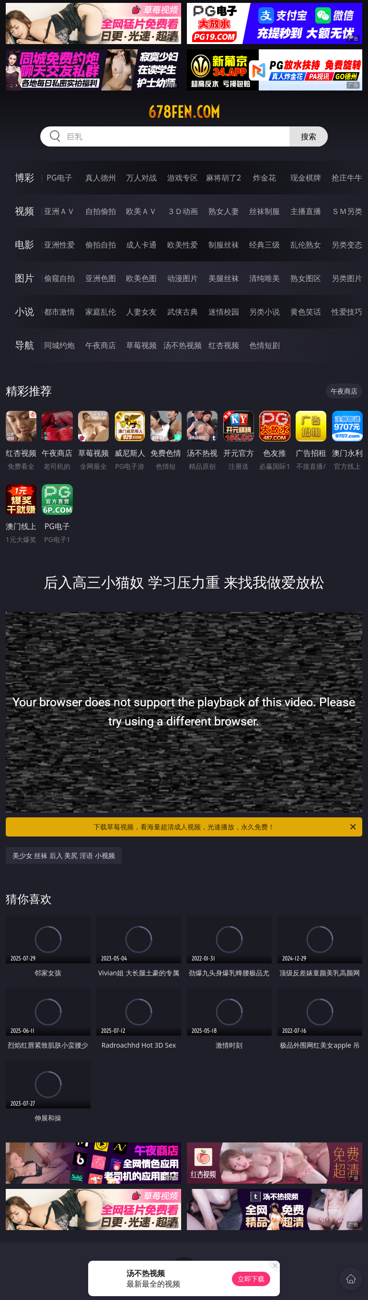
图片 (24, 277)
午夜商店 (100, 345)
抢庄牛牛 (347, 177)
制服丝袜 (223, 244)
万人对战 (141, 177)
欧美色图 (141, 278)
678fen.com (184, 112)
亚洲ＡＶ (59, 211)
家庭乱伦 (100, 311)
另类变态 (347, 244)
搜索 (308, 136)
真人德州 (100, 177)
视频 (24, 210)
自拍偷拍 (100, 211)
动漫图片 (182, 278)
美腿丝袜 (223, 278)
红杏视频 (223, 345)
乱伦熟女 (305, 244)
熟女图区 (305, 278)
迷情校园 (223, 311)
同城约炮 (59, 345)
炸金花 (264, 177)
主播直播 (305, 211)
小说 (24, 311)
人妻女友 (141, 311)
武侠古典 (182, 311)
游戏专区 (182, 177)
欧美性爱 (182, 244)
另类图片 (347, 278)
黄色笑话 (305, 311)
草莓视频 (141, 345)
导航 (24, 345)
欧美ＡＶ (141, 211)
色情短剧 (264, 345)
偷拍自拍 (100, 244)
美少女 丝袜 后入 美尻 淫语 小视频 (63, 855)
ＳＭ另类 (347, 211)
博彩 (24, 177)
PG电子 (59, 177)
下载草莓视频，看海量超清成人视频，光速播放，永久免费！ (225, 827)
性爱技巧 (347, 311)
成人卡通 (141, 244)
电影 (24, 244)
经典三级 (264, 244)
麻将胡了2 (223, 177)
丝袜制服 (264, 211)
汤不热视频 (182, 345)
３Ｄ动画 (182, 211)
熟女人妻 (223, 211)
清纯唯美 (264, 278)
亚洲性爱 (59, 244)
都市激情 (59, 311)
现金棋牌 (305, 177)
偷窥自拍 (59, 278)
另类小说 (264, 311)
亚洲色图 (100, 278)
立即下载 (251, 1278)
